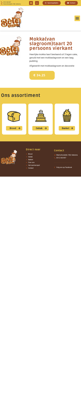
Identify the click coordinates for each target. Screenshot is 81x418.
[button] (52, 3)
